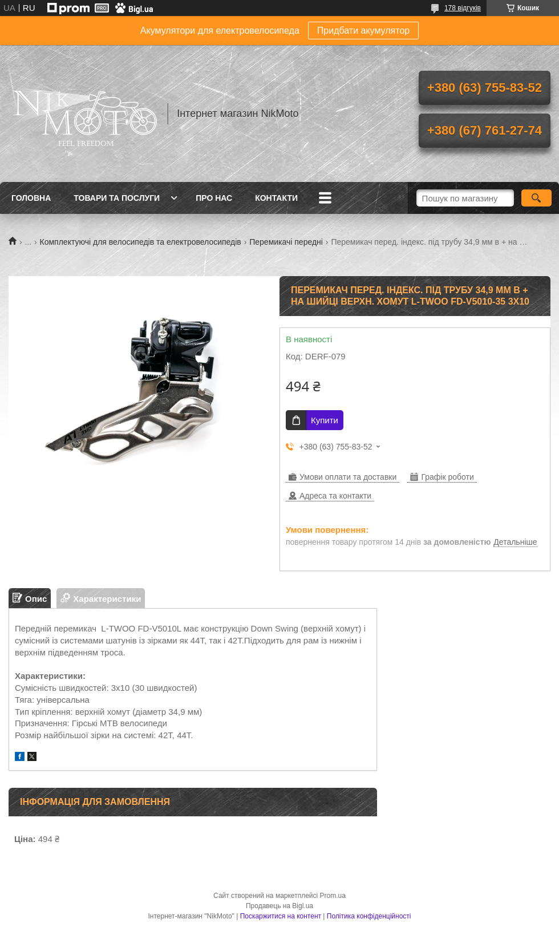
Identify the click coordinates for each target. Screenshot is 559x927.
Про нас (214, 198)
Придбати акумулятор (363, 30)
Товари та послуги (117, 198)
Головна (31, 198)
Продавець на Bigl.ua (279, 906)
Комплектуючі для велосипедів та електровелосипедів (140, 241)
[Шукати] (536, 198)
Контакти (276, 198)
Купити (324, 420)
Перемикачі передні (286, 241)
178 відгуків (462, 8)
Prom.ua (333, 896)
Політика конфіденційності (369, 916)
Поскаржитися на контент (280, 916)
